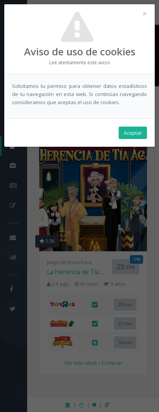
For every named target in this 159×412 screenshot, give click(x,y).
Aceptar (133, 132)
